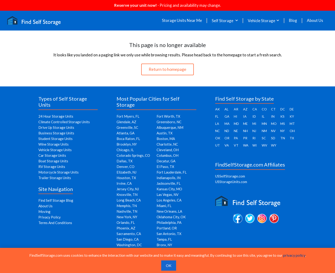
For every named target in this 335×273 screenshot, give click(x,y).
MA (227, 124)
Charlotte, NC (167, 144)
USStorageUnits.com (231, 182)
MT (292, 124)
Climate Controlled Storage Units (64, 122)
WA (245, 145)
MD (236, 124)
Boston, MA (166, 138)
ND (226, 131)
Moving (44, 211)
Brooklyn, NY (127, 144)
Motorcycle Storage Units (58, 172)
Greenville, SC (127, 127)
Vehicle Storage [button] (261, 20)
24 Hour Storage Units (55, 116)
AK (217, 109)
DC (282, 109)
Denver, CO (125, 166)
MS (282, 124)
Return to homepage (167, 69)
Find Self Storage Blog (55, 200)
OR (226, 138)
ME (245, 124)
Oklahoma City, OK (171, 217)
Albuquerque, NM (170, 127)
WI (254, 145)
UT (217, 145)
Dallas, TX (125, 161)
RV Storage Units (51, 166)
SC (264, 138)
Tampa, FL (164, 239)
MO (274, 124)
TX (292, 138)
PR (245, 138)
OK (217, 138)
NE (236, 131)
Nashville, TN (127, 211)
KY (292, 116)
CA (254, 109)
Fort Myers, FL (128, 116)
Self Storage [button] (223, 20)
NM (264, 131)
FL (216, 116)
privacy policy (294, 255)
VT (236, 145)
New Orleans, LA (169, 211)
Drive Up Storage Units (56, 127)
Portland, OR (167, 228)
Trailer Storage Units (54, 178)
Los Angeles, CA (169, 200)
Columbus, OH (167, 155)
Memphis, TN (127, 206)
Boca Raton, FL (128, 138)
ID (254, 116)
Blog (293, 20)
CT (273, 109)
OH (292, 131)
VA (226, 145)
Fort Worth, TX (168, 116)
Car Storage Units (52, 155)
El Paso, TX (165, 166)
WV (264, 145)
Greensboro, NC (169, 122)
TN (282, 138)
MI (254, 124)
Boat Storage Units (53, 161)
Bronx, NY (164, 245)
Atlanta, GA (125, 133)
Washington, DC (129, 245)
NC (217, 131)
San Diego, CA (128, 239)
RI (254, 138)
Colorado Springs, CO (133, 155)
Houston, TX (126, 178)
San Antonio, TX (169, 234)
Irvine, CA (124, 183)
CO (264, 109)
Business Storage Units (56, 133)
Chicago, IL (125, 150)
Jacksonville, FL (169, 183)
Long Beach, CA (129, 200)
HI (235, 116)
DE (292, 109)
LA (217, 124)
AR (236, 109)
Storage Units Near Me (182, 20)
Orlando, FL (126, 222)
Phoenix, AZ (126, 228)
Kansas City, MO (169, 189)
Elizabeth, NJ (126, 172)
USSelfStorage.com (230, 176)
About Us (315, 20)
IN (273, 116)
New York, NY (127, 217)
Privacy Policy (49, 217)
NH (245, 131)
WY (273, 145)
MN (264, 124)
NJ (254, 131)
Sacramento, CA (129, 234)
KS (282, 116)
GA (226, 116)
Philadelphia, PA (169, 222)
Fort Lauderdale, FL (172, 172)
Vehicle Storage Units (55, 150)
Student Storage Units (55, 138)
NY (282, 131)
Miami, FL (164, 206)
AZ (245, 109)
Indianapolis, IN (169, 178)
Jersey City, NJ (128, 189)
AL (226, 109)
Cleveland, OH (168, 150)
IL (263, 116)
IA (245, 116)
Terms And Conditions (55, 223)
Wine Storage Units (53, 144)
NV (273, 131)
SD (273, 138)
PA (236, 138)
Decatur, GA (166, 161)
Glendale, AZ (126, 122)
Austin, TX (165, 133)
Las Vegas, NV (167, 194)
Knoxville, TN (127, 194)
